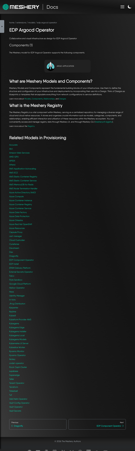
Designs (62, 99)
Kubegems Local (17, 335)
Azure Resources (17, 228)
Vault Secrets (15, 411)
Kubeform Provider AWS (20, 319)
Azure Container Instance (20, 200)
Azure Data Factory (18, 212)
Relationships (49, 99)
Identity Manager (17, 295)
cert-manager (15, 236)
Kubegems (14, 323)
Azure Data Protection (19, 216)
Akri (11, 149)
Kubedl (12, 315)
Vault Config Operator (19, 403)
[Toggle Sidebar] (2, 26)
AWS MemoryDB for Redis (21, 184)
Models (28, 99)
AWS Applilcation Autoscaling (22, 168)
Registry (31, 126)
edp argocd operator (47, 22)
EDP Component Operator (21, 260)
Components (37, 99)
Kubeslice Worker (17, 347)
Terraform (13, 387)
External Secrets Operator (21, 272)
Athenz (12, 164)
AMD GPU (14, 156)
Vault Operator (16, 407)
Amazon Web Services (19, 153)
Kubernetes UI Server (18, 343)
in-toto (12, 299)
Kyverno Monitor (16, 351)
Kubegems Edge (16, 327)
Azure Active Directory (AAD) (22, 192)
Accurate (13, 145)
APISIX (12, 160)
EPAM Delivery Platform (19, 268)
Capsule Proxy (15, 232)
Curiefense (14, 244)
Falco (11, 276)
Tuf (10, 395)
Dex (11, 252)
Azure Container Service (20, 208)
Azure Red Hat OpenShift (20, 224)
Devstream (14, 248)
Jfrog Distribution (17, 303)
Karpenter (13, 307)
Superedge (14, 375)
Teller (11, 379)
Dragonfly (13, 256)
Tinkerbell (13, 391)
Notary (12, 359)
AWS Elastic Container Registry (23, 176)
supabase (13, 371)
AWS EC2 (13, 172)
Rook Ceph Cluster (18, 367)
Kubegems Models (17, 339)
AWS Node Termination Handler (23, 188)
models (31, 22)
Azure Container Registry (20, 204)
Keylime (12, 311)
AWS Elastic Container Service (23, 180)
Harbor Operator (17, 288)
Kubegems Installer (17, 331)
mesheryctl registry (103, 122)
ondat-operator (16, 363)
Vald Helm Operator (18, 399)
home (11, 22)
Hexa (11, 291)
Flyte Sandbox (15, 280)
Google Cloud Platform (20, 284)
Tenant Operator (16, 383)
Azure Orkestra (16, 220)
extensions (21, 22)
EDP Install (14, 264)
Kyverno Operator (17, 355)
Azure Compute (16, 196)
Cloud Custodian (17, 240)
